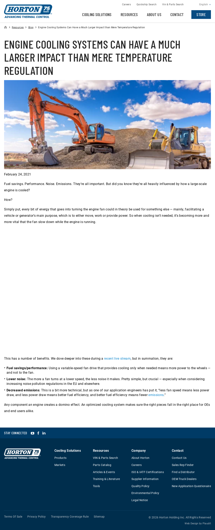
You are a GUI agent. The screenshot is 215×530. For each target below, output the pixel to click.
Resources (129, 14)
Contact (177, 14)
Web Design (191, 523)
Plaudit (207, 523)
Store (201, 14)
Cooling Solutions (96, 14)
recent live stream (117, 358)
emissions (156, 395)
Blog (30, 27)
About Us (154, 14)
